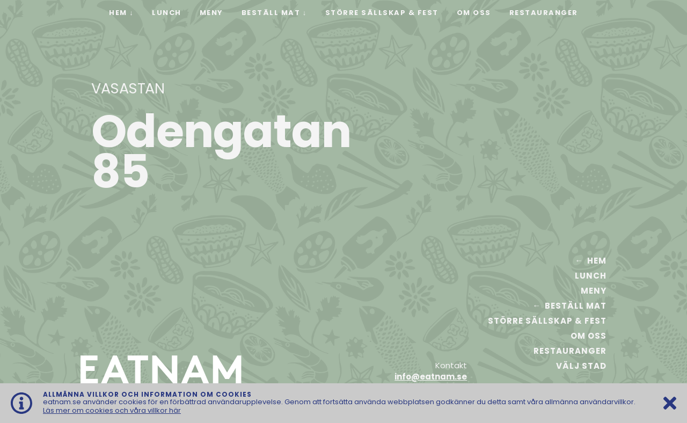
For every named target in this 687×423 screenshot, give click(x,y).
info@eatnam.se (430, 376)
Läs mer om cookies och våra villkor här (112, 410)
